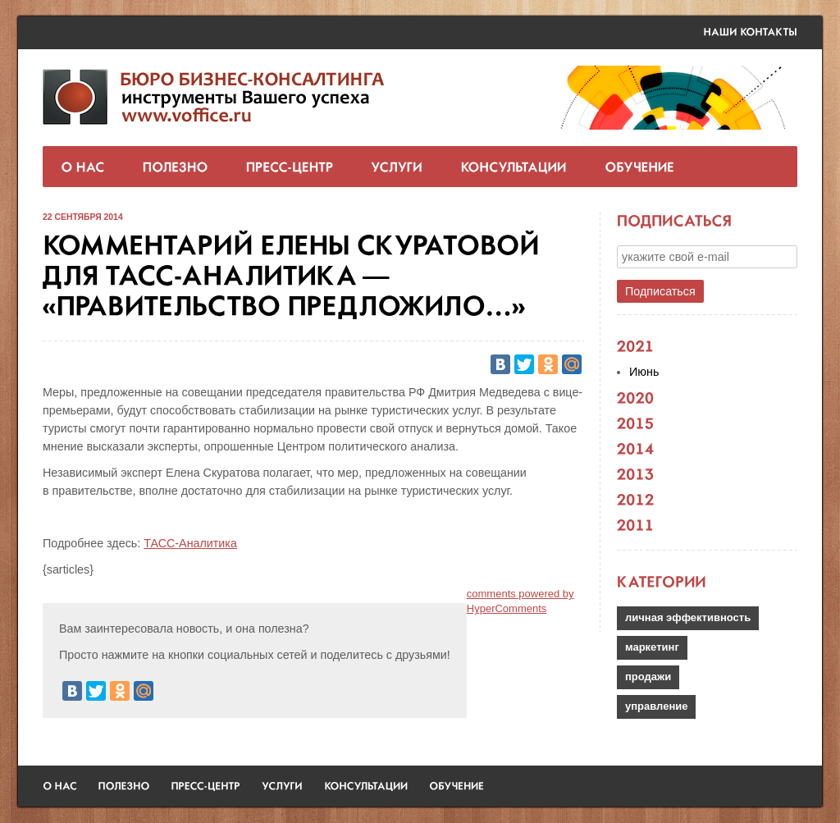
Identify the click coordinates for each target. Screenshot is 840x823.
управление (656, 706)
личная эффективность (688, 617)
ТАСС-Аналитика (190, 543)
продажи (648, 676)
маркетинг (652, 647)
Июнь (644, 371)
